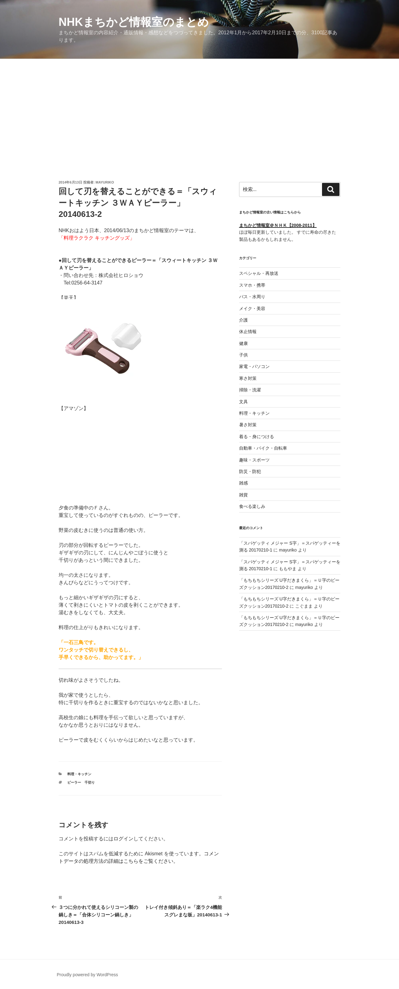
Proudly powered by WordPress (87, 974)
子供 (243, 354)
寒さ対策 (248, 378)
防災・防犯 (250, 471)
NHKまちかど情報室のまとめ (134, 22)
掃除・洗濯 (250, 389)
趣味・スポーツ (254, 459)
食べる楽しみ (252, 506)
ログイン (123, 838)
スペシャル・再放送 (258, 273)
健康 (243, 343)
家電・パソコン (254, 366)
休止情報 (248, 331)
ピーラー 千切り (81, 782)
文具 (243, 401)
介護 (243, 320)
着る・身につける (256, 436)
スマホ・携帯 (252, 285)
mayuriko (105, 182)
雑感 (243, 482)
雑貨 (243, 494)
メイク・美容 (252, 308)
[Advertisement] (199, 105)
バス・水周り (252, 296)
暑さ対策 (248, 424)
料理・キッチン (79, 774)
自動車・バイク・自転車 (263, 448)
